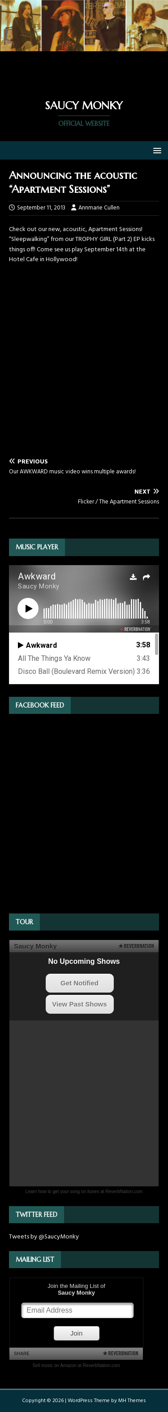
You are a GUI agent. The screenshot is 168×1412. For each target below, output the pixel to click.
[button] (156, 149)
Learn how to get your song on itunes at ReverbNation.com (84, 1191)
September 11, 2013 (41, 208)
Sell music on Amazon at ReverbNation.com (76, 1365)
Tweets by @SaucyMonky (44, 1237)
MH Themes (132, 1400)
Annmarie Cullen (99, 208)
